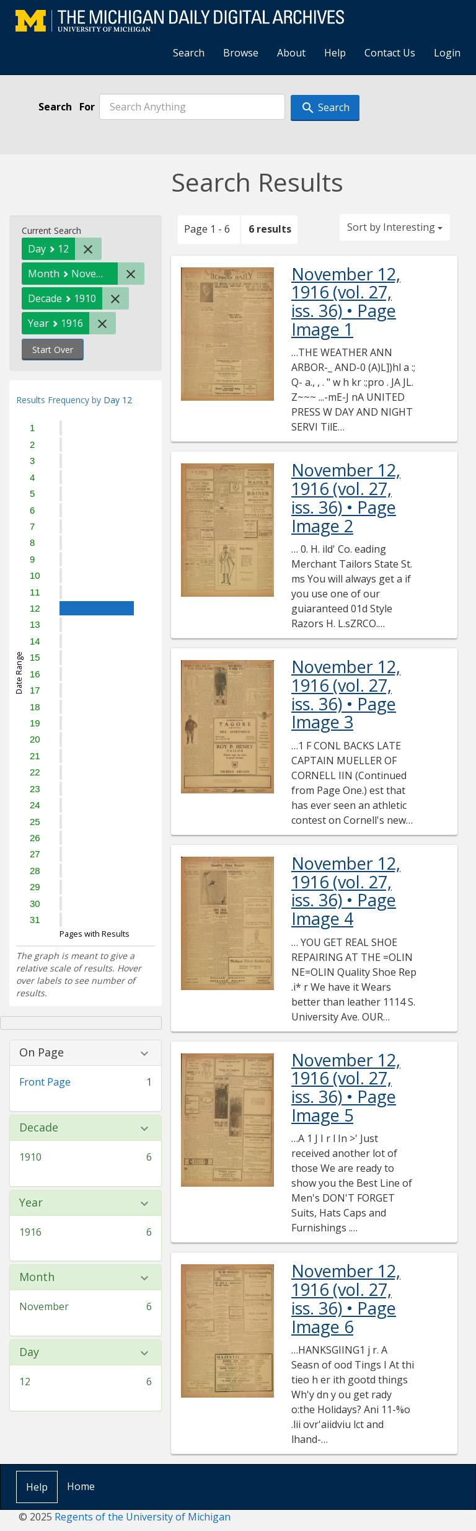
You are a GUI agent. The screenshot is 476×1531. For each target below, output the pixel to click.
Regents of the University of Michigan (143, 1517)
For (87, 107)
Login (447, 53)
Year (31, 1203)
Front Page (45, 1082)
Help (335, 53)
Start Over (52, 349)
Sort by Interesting (395, 227)
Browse (240, 53)
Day (29, 1352)
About (291, 53)
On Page (41, 1053)
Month (37, 1277)
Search (189, 53)
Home (81, 1486)
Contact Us (389, 53)
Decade (38, 1128)
